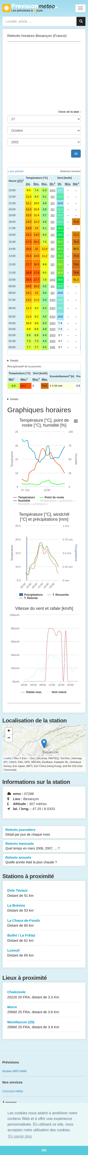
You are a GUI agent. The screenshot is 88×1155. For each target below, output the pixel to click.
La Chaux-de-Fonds (44, 923)
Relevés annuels (44, 860)
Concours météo (12, 1091)
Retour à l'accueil (29, 8)
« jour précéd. (16, 171)
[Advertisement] (44, 75)
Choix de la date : (69, 111)
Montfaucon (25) (44, 1025)
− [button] (8, 738)
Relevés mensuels (44, 846)
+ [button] (8, 731)
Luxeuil (44, 953)
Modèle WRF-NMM (14, 1071)
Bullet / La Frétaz (44, 938)
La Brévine (44, 908)
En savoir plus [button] (20, 1136)
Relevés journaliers (44, 832)
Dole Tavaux (44, 893)
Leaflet (7, 758)
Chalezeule (44, 995)
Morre (44, 1010)
